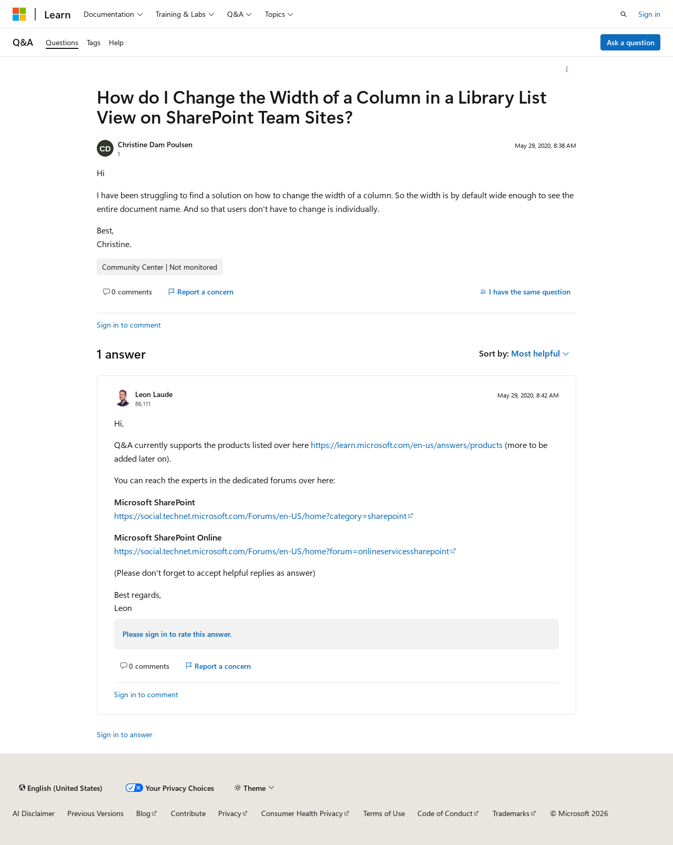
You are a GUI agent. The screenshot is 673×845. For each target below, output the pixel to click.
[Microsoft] (19, 14)
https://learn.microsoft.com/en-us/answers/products (407, 444)
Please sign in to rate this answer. (177, 634)
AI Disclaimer (34, 813)
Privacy (229, 813)
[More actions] (567, 69)
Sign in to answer (124, 734)
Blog (143, 813)
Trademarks (511, 813)
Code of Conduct (445, 813)
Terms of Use (384, 813)
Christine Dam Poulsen (155, 144)
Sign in (649, 14)
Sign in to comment (129, 325)
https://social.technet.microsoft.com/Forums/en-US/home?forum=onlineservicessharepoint (281, 550)
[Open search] (623, 14)
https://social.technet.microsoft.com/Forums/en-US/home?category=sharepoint (260, 515)
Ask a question (631, 42)
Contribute (188, 813)
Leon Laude (153, 394)
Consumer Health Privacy (302, 813)
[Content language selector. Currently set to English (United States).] (61, 787)
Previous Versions (95, 813)
